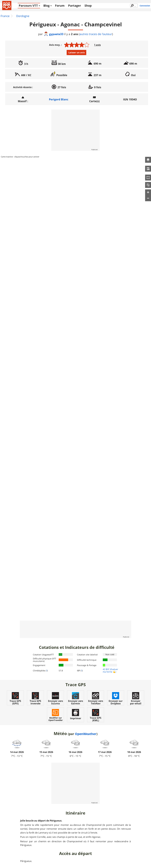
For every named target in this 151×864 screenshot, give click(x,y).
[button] (148, 160)
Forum (60, 6)
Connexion (145, 5)
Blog (46, 6)
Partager (74, 6)
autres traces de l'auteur (96, 34)
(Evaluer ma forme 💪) (110, 670)
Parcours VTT (28, 6)
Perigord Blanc (58, 99)
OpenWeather (85, 734)
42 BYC (106, 669)
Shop (88, 6)
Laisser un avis (76, 52)
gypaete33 (53, 34)
